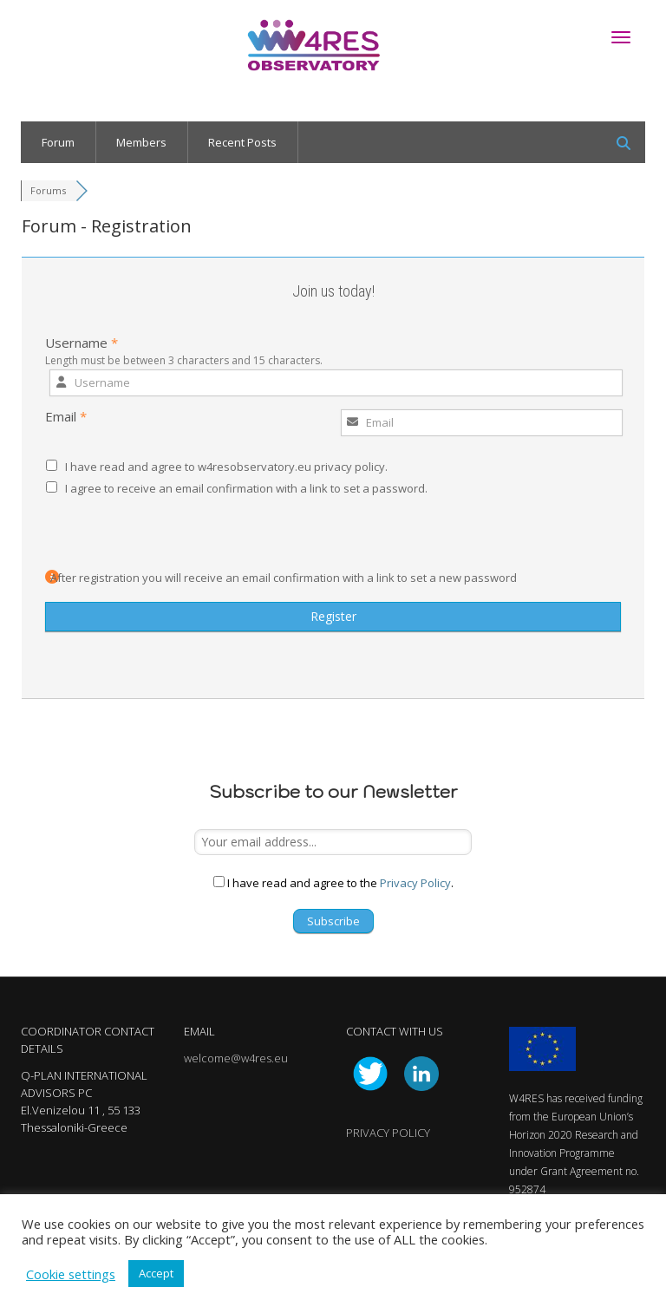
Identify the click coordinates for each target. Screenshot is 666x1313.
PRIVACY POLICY (388, 1132)
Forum (58, 142)
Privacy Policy (415, 883)
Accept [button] (156, 1273)
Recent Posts (242, 142)
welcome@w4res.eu (236, 1058)
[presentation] (159, 535)
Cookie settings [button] (70, 1274)
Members (141, 142)
